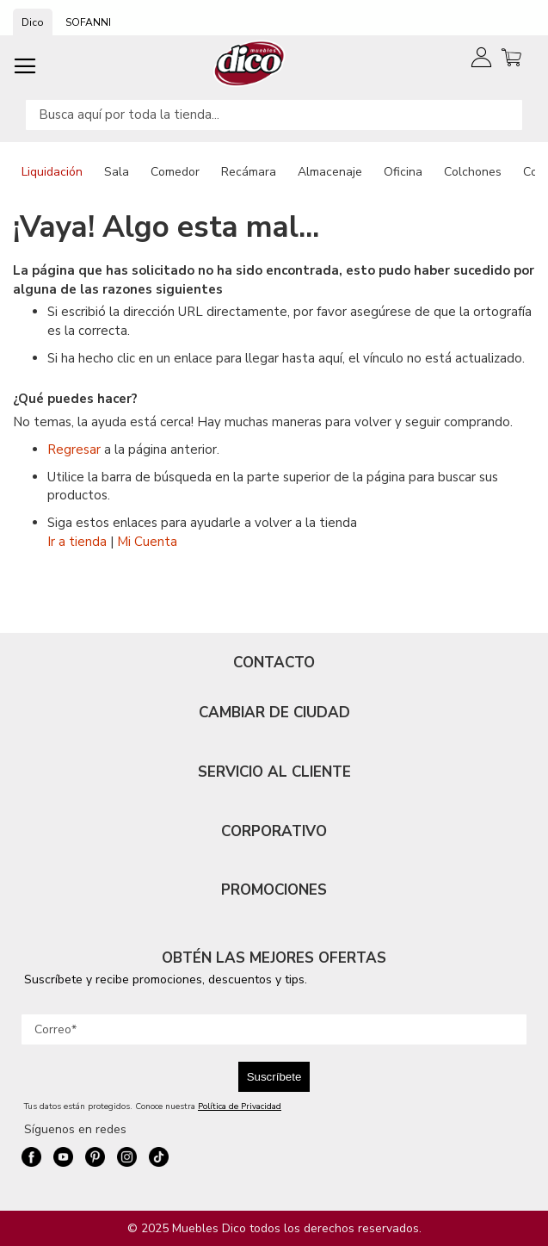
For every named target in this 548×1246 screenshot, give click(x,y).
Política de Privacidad (239, 1106)
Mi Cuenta (147, 541)
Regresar (74, 449)
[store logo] (249, 63)
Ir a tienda (77, 541)
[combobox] (274, 115)
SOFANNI (88, 22)
